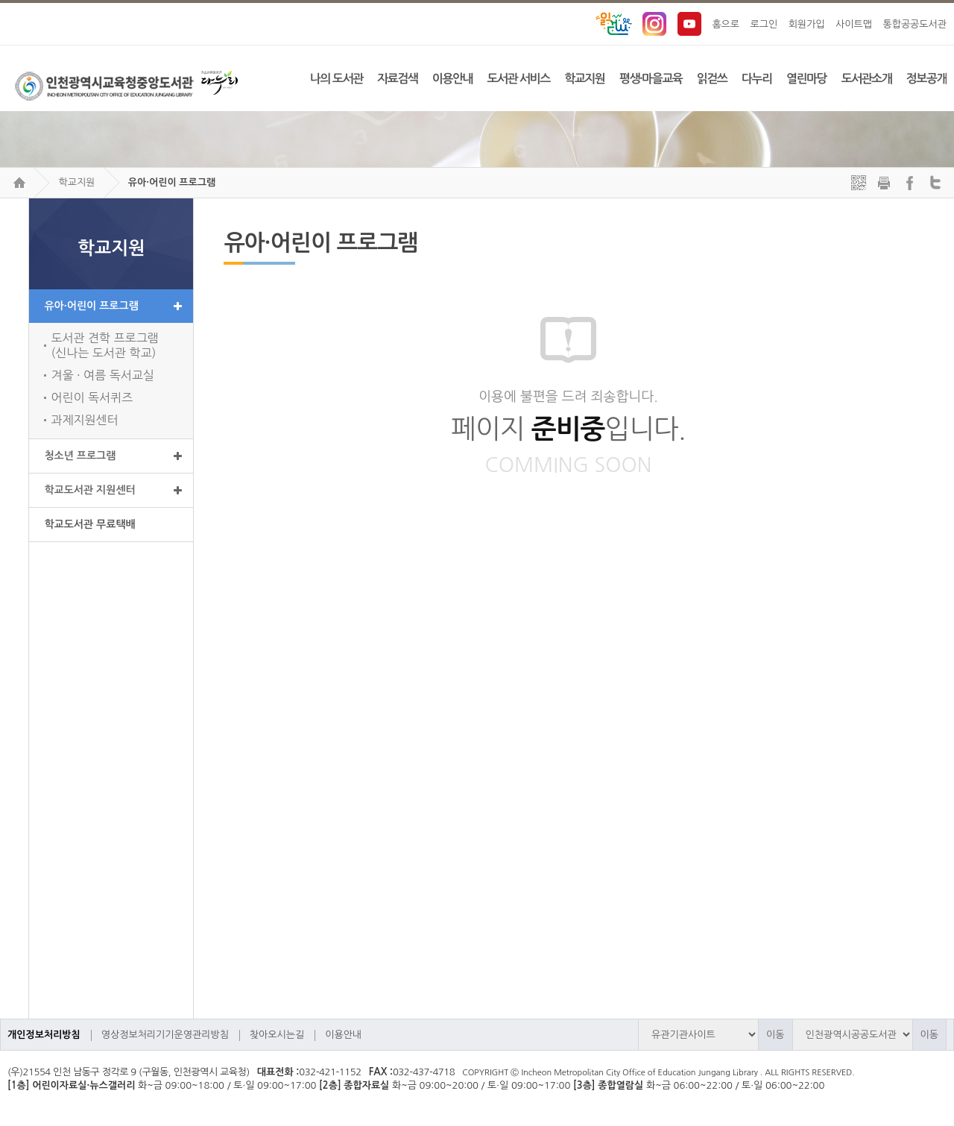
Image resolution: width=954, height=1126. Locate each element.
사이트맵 (853, 24)
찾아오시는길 (277, 1034)
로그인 (764, 24)
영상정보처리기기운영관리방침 (165, 1034)
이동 (775, 1034)
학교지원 (76, 182)
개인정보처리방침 (43, 1034)
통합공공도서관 (914, 24)
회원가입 (807, 24)
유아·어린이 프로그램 (171, 182)
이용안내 (343, 1034)
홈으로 (725, 24)
